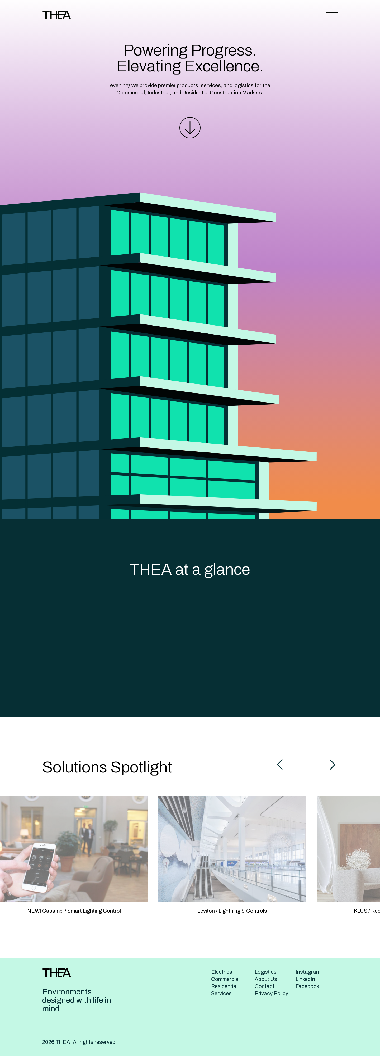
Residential (224, 986)
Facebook (307, 986)
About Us (266, 979)
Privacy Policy (271, 993)
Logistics (266, 972)
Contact (264, 986)
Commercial (225, 979)
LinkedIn (305, 979)
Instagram (308, 972)
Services (221, 993)
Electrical (222, 972)
